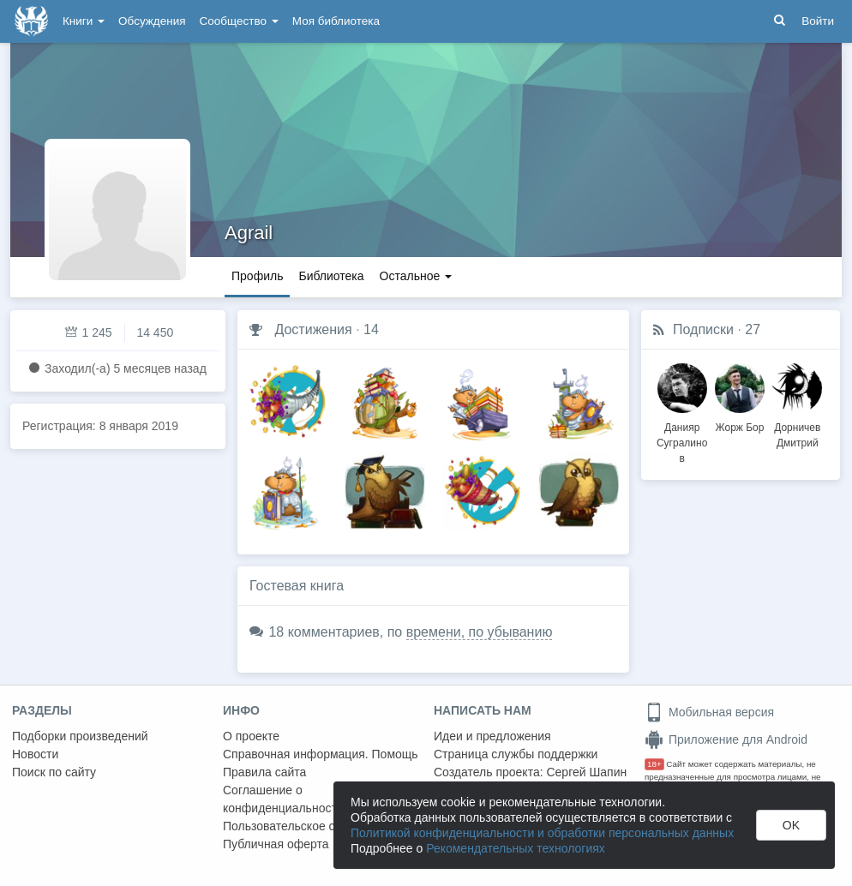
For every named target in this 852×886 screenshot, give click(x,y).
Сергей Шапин (586, 772)
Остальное (416, 276)
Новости (35, 754)
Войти (817, 21)
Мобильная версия (709, 712)
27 (752, 329)
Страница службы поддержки (515, 754)
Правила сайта (264, 772)
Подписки (703, 329)
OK (791, 825)
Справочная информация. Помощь (320, 754)
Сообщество (239, 21)
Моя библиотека (336, 21)
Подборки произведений (80, 736)
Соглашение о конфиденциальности (283, 799)
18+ (654, 764)
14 (371, 329)
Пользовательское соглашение (309, 826)
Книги (84, 21)
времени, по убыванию (479, 632)
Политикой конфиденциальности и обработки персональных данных (542, 833)
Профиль (257, 276)
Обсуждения (151, 21)
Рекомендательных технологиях (515, 848)
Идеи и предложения (492, 736)
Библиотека (330, 276)
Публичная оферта (276, 844)
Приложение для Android (726, 739)
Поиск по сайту (54, 772)
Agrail (249, 232)
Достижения (312, 329)
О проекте (251, 736)
